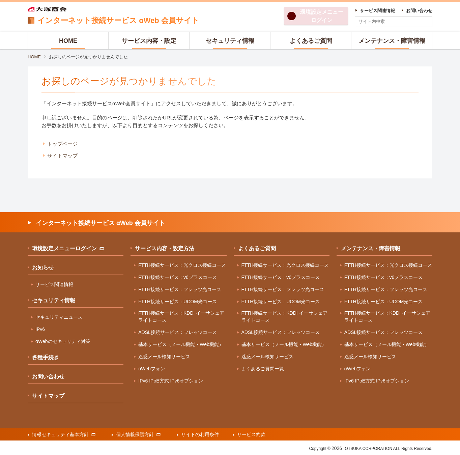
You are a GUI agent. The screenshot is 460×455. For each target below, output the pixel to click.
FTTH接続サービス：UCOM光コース (177, 301)
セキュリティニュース (59, 317)
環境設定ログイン (321, 16)
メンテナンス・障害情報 (370, 248)
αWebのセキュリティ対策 (62, 341)
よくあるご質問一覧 (262, 368)
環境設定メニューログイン (68, 248)
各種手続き (45, 357)
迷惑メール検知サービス (164, 356)
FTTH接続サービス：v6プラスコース (177, 277)
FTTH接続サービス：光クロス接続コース (182, 265)
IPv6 (40, 329)
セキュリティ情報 (53, 300)
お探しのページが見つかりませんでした (88, 56)
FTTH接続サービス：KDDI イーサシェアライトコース (181, 316)
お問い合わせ (48, 376)
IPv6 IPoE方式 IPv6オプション (170, 380)
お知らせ (43, 268)
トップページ (62, 144)
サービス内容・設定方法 (164, 248)
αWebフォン (151, 368)
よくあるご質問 (257, 248)
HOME (34, 56)
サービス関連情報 (54, 284)
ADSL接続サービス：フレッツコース (177, 332)
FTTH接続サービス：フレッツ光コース (179, 289)
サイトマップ (62, 156)
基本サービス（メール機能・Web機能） (181, 344)
